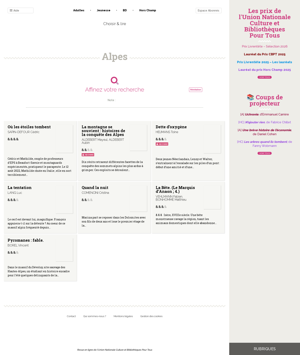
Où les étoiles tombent (29, 126)
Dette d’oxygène (171, 126)
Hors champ (147, 10)
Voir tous (264, 77)
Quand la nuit (95, 187)
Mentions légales (123, 316)
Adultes (78, 10)
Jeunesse (103, 10)
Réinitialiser (195, 90)
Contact (71, 316)
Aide (14, 10)
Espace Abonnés (208, 10)
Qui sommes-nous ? (94, 316)
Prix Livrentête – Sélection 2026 (265, 46)
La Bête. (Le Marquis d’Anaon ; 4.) (175, 189)
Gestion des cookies (151, 316)
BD (125, 10)
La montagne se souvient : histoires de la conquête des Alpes (103, 130)
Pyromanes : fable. (26, 240)
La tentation (20, 187)
